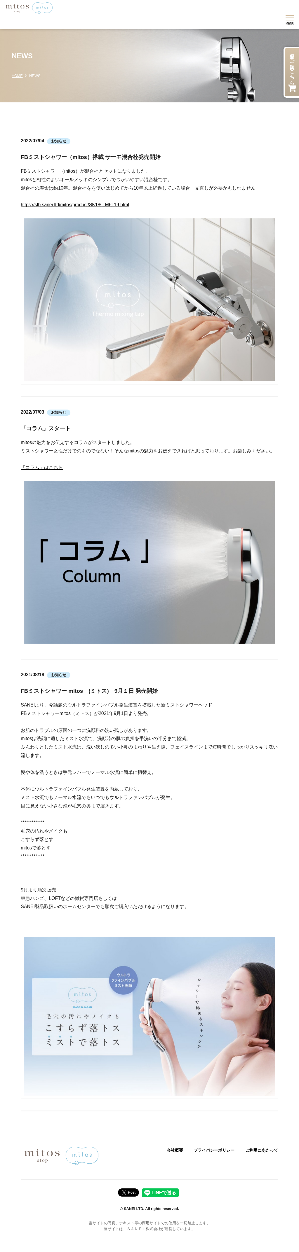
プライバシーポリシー (214, 1150)
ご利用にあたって (261, 1150)
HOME (17, 76)
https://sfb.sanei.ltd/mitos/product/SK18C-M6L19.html (76, 204)
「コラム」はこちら (42, 467)
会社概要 (175, 1150)
